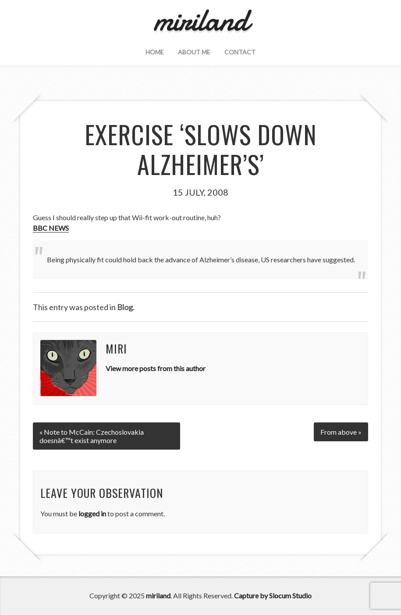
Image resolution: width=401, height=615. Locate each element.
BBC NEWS (51, 228)
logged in (92, 513)
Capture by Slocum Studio (273, 595)
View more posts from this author (156, 368)
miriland (158, 595)
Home (154, 52)
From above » (341, 432)
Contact (240, 52)
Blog (125, 307)
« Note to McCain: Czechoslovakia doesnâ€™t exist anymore (91, 436)
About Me (194, 52)
